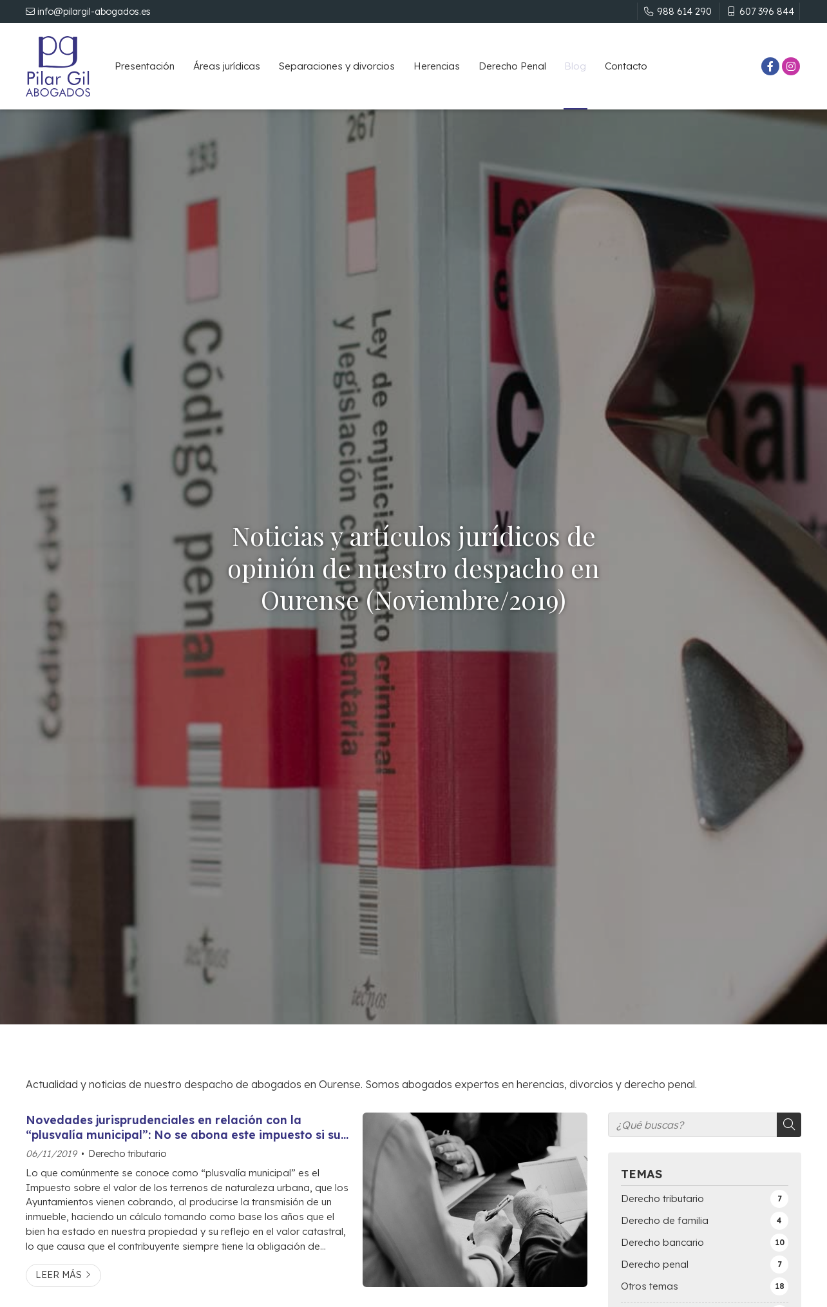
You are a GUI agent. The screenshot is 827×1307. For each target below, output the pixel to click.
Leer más (58, 1275)
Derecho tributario (127, 1154)
